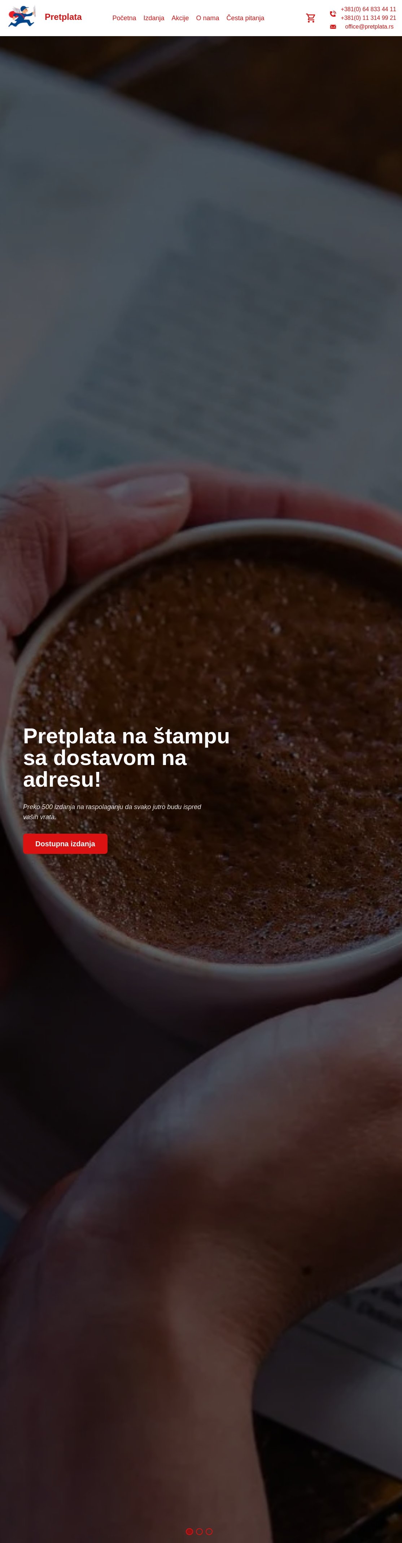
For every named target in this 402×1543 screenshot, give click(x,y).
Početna (124, 18)
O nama (207, 18)
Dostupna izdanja (65, 844)
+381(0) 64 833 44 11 (368, 9)
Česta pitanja (246, 18)
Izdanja (153, 18)
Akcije (180, 18)
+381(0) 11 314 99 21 (368, 18)
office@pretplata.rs (369, 26)
